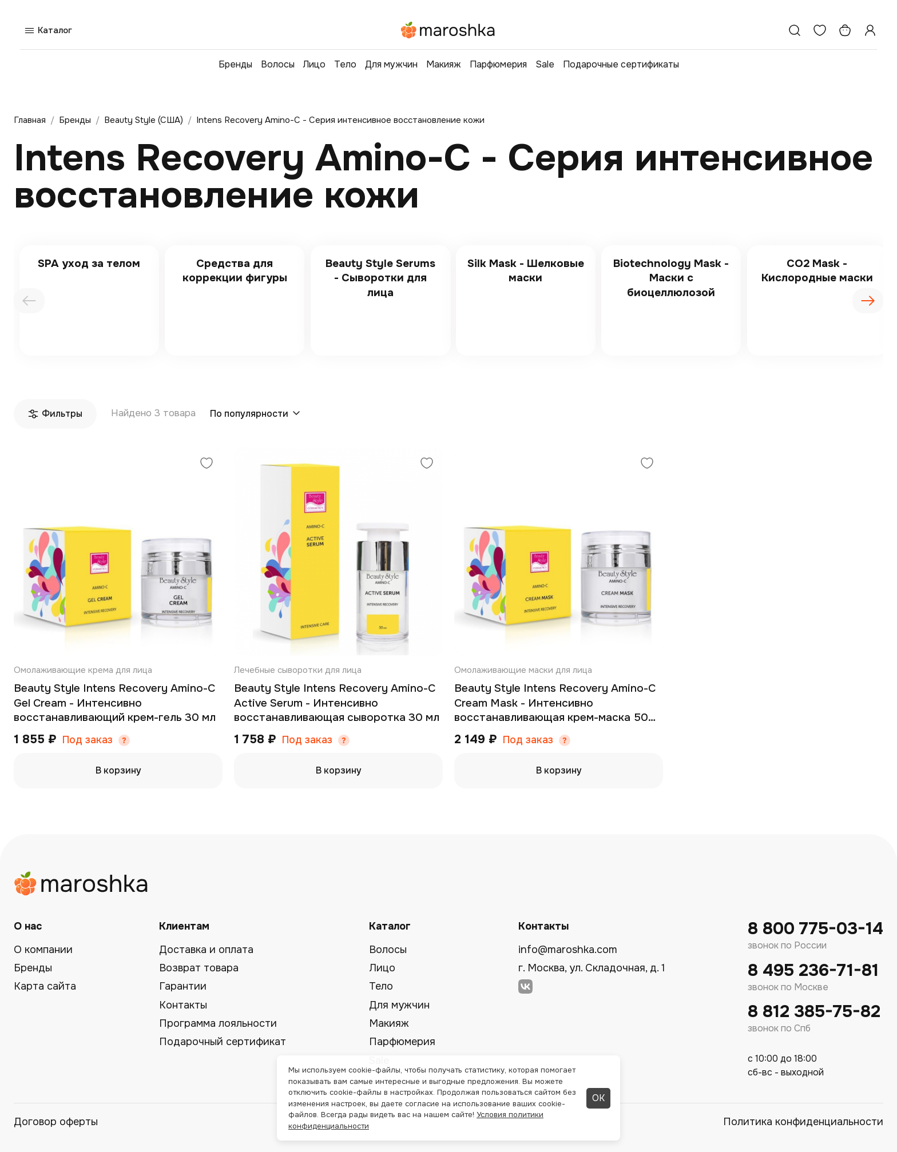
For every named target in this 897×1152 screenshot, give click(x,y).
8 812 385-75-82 (814, 1011)
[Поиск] (794, 30)
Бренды (235, 64)
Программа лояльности (218, 1023)
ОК (598, 1098)
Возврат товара (199, 968)
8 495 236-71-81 (813, 970)
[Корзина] (845, 30)
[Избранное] (820, 30)
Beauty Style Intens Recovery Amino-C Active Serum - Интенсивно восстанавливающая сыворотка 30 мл (336, 702)
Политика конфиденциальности (803, 1121)
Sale (544, 64)
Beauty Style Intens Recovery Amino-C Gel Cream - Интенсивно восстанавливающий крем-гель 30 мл (115, 702)
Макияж (443, 64)
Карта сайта (45, 986)
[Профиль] (870, 30)
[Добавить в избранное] (206, 464)
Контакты (183, 1005)
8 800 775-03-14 (815, 928)
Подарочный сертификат (222, 1041)
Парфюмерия (498, 64)
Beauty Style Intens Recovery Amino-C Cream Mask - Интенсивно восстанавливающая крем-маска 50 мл (555, 703)
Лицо (314, 64)
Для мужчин (391, 64)
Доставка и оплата (206, 949)
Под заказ (87, 740)
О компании (43, 949)
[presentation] (29, 300)
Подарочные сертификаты (621, 64)
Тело (345, 64)
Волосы (278, 64)
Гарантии (183, 986)
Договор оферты (56, 1121)
